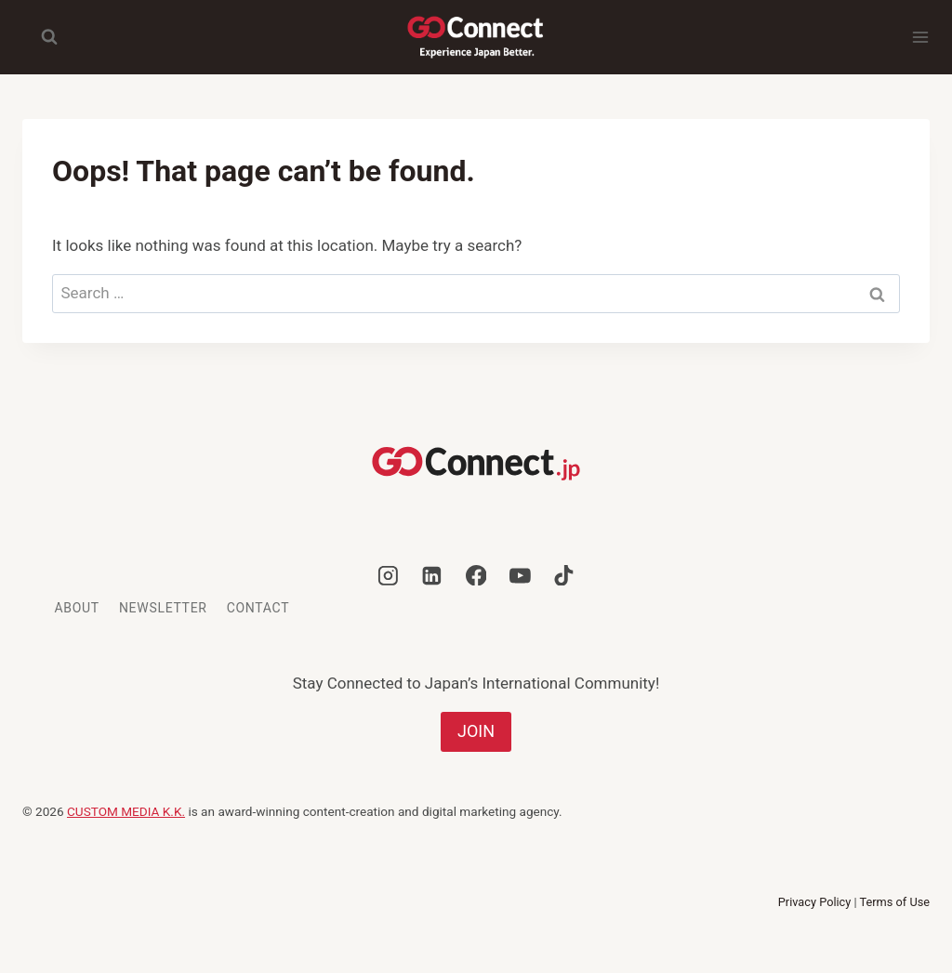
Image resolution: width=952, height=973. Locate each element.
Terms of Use (895, 902)
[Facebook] (476, 575)
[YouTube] (519, 575)
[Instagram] (388, 575)
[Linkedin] (432, 575)
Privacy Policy (815, 902)
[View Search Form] (40, 37)
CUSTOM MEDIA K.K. (126, 811)
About (77, 607)
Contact (258, 607)
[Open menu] (920, 37)
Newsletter (163, 607)
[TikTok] (564, 575)
